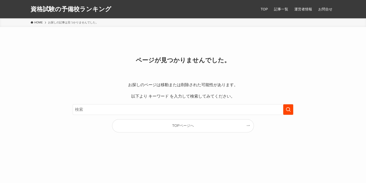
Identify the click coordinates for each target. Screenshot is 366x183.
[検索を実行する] (288, 109)
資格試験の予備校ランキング (70, 9)
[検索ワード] (183, 109)
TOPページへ (183, 126)
